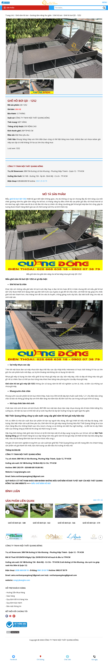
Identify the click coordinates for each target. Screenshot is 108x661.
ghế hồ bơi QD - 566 (66, 523)
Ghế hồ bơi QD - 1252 (22, 100)
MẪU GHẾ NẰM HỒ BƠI (41, 483)
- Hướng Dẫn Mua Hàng (15, 592)
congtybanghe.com (21, 580)
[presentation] (7, 512)
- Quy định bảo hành (13, 603)
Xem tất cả (98, 500)
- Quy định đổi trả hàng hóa (16, 599)
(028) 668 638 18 (21, 570)
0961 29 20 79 (41, 181)
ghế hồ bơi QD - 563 (41, 523)
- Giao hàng (10, 596)
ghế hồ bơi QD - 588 (16, 523)
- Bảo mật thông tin (13, 606)
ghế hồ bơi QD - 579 (91, 523)
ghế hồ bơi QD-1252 (18, 199)
